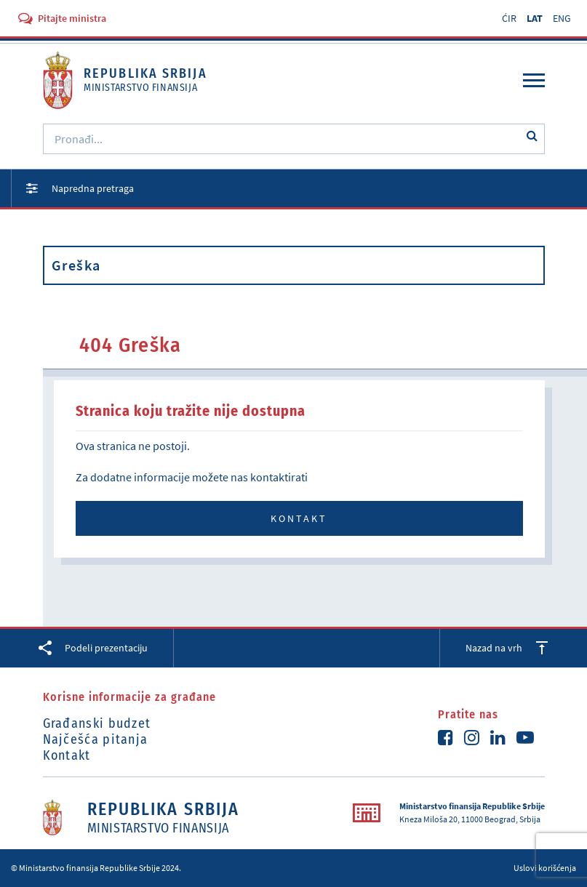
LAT (535, 18)
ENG (562, 18)
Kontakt (299, 518)
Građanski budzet (97, 723)
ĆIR (509, 18)
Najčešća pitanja (95, 739)
